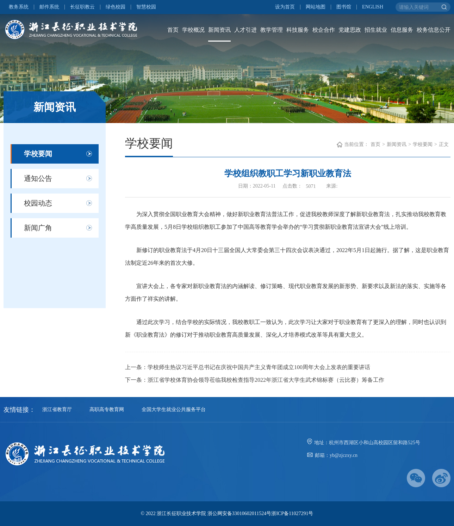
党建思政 (349, 30)
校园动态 (38, 203)
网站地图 (315, 7)
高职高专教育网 (106, 409)
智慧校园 (146, 7)
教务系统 (19, 7)
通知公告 (38, 178)
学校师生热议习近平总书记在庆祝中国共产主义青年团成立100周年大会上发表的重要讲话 (259, 367)
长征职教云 (82, 7)
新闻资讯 (219, 30)
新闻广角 (38, 228)
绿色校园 (115, 7)
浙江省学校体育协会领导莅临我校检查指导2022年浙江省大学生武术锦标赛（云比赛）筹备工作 (266, 380)
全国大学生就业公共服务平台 (174, 409)
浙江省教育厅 (57, 409)
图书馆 (343, 7)
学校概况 (193, 30)
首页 (173, 30)
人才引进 (245, 30)
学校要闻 (38, 154)
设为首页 (285, 7)
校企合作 (323, 30)
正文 (444, 144)
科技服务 (297, 30)
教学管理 (271, 30)
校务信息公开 (433, 30)
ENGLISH (372, 7)
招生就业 (376, 30)
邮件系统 (49, 7)
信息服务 (402, 30)
